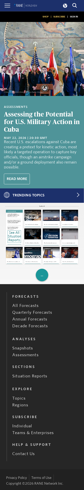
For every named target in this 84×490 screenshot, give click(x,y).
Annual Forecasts (29, 319)
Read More (17, 179)
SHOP (46, 16)
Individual (22, 426)
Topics (19, 398)
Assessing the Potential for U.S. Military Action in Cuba (42, 122)
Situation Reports (29, 376)
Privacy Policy (16, 478)
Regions (20, 405)
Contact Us (23, 454)
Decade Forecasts (30, 326)
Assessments (25, 355)
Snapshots (22, 348)
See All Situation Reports (14, 236)
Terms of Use (41, 478)
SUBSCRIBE (59, 16)
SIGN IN (74, 16)
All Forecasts (25, 306)
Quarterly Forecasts (32, 312)
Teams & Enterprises (33, 433)
